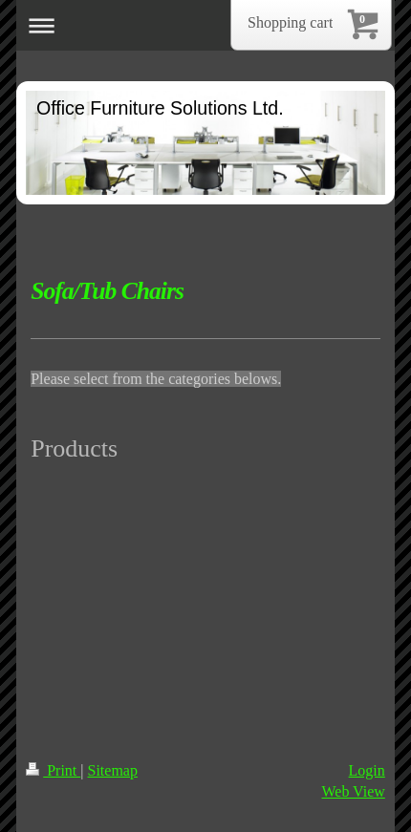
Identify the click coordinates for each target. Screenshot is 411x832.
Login (367, 770)
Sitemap (113, 770)
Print (53, 770)
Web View (352, 791)
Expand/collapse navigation (205, 25)
